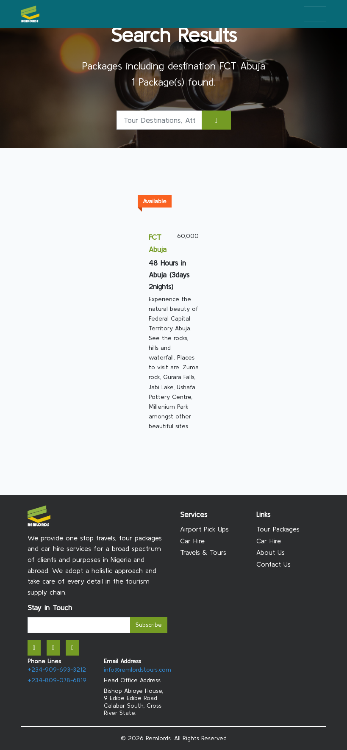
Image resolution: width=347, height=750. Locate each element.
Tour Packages (278, 529)
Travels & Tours (203, 552)
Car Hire (192, 541)
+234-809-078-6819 (57, 680)
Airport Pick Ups (204, 529)
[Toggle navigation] (315, 14)
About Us (270, 552)
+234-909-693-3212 (57, 669)
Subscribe (149, 624)
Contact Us (273, 564)
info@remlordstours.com (137, 669)
